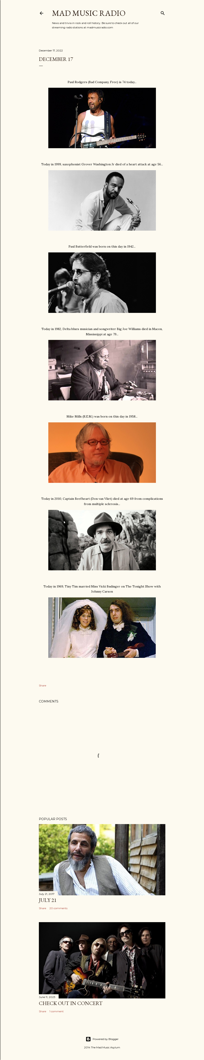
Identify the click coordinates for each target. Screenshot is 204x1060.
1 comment (56, 1011)
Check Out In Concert (71, 1003)
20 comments (58, 908)
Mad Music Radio (89, 13)
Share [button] (42, 685)
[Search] (162, 12)
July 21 (48, 900)
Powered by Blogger (102, 1039)
